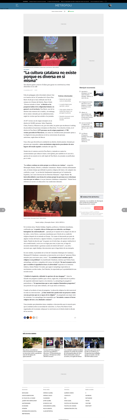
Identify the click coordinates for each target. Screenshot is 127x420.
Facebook (88, 395)
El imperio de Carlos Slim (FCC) (53, 1)
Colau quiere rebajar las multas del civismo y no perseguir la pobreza (65, 111)
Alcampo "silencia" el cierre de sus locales (37, 1)
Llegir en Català (4, 8)
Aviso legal (67, 400)
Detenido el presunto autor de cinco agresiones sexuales (66, 118)
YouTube (88, 403)
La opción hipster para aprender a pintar (65, 105)
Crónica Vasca (47, 395)
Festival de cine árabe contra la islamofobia (65, 100)
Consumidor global (49, 406)
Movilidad (25, 393)
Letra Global (47, 400)
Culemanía (46, 398)
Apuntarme (98, 208)
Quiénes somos (69, 393)
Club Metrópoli (48, 411)
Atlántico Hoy (47, 403)
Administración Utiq (70, 408)
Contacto (67, 395)
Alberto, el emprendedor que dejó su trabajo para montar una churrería (75, 1)
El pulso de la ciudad (28, 398)
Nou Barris (26, 69)
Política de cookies (70, 406)
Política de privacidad (71, 403)
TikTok (87, 400)
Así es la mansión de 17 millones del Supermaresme (101, 1)
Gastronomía (26, 403)
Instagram (88, 398)
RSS (65, 398)
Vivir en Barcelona (28, 395)
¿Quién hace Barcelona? (29, 400)
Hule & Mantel (47, 408)
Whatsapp (88, 406)
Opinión (24, 408)
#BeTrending (26, 413)
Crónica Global (48, 393)
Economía (25, 406)
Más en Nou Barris (29, 333)
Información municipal (29, 411)
